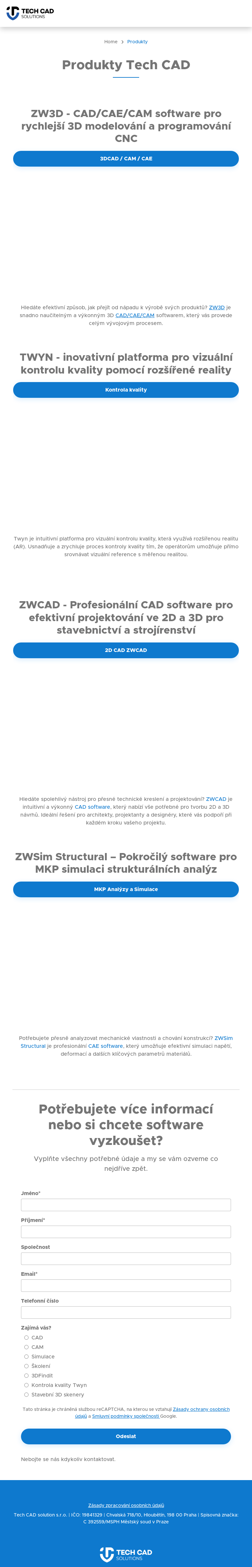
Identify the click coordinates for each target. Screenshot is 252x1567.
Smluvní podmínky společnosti (126, 1416)
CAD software (91, 807)
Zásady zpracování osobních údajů (126, 1505)
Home (110, 42)
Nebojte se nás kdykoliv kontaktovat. (68, 1459)
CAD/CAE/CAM (135, 315)
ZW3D (217, 307)
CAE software (105, 1046)
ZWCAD (216, 799)
